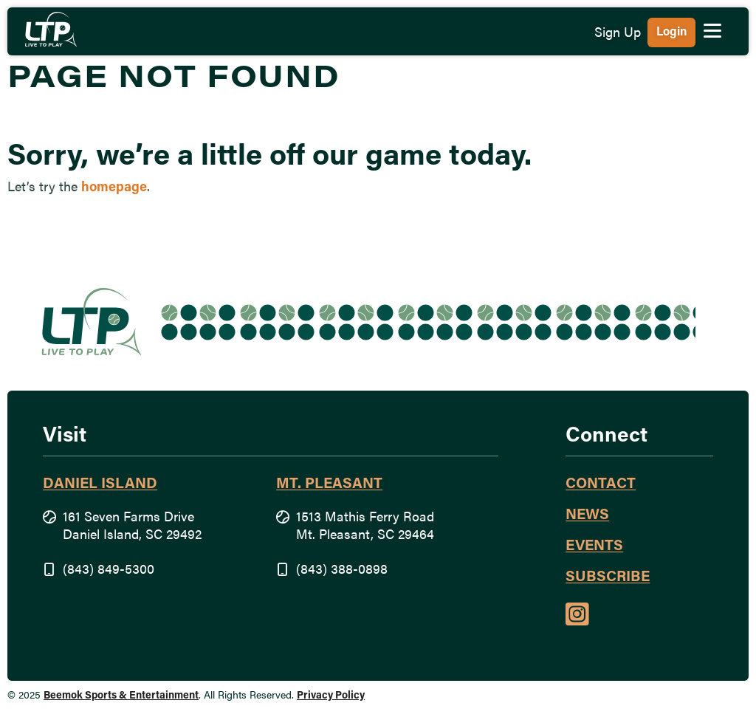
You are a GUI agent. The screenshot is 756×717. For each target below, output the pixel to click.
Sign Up (617, 34)
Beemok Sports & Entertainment (121, 695)
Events (594, 546)
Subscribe (608, 577)
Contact (601, 484)
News (587, 515)
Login (671, 32)
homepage (114, 188)
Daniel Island (100, 484)
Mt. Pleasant (329, 484)
